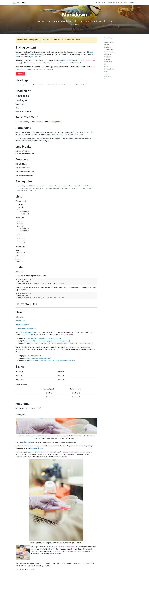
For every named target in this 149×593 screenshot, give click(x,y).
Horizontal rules (109, 69)
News (125, 3)
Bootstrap (33, 54)
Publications (117, 3)
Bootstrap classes (36, 448)
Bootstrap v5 (87, 549)
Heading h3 (109, 49)
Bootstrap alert (66, 60)
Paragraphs (107, 54)
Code (106, 66)
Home (98, 3)
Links (106, 71)
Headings (107, 44)
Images (106, 79)
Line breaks (107, 57)
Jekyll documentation (28, 332)
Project (104, 3)
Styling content (108, 42)
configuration (56, 122)
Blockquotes (108, 62)
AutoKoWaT (20, 2)
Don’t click (20, 74)
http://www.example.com (27, 328)
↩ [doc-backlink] (34, 569)
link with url (20, 317)
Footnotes (107, 76)
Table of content (109, 52)
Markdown (67, 21)
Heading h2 (107, 47)
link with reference (22, 325)
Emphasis (107, 59)
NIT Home (131, 3)
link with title (20, 321)
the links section (27, 442)
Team (110, 3)
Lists (105, 64)
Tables (106, 74)
